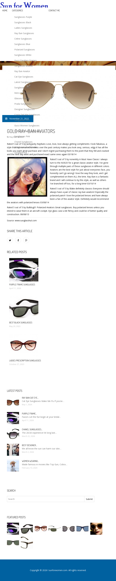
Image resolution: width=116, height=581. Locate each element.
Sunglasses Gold (22, 87)
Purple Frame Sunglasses (22, 284)
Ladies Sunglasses (23, 27)
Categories (17, 10)
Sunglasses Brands (23, 65)
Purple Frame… (29, 413)
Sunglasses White (22, 55)
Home (5, 10)
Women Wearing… (30, 461)
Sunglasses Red (22, 120)
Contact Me (54, 10)
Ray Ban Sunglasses (24, 33)
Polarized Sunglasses (24, 49)
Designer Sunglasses (24, 109)
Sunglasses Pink (22, 136)
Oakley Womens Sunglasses (28, 130)
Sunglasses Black (22, 22)
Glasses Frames (22, 98)
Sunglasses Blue (22, 44)
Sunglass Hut (20, 152)
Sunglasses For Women (25, 147)
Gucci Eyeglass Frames (25, 60)
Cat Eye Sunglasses (23, 76)
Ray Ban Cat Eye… (30, 397)
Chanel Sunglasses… (32, 429)
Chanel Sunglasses (23, 141)
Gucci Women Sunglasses (26, 125)
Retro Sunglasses (22, 93)
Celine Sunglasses (23, 38)
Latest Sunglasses (23, 82)
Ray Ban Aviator (22, 71)
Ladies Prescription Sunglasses (25, 360)
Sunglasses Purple (23, 17)
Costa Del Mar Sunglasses (27, 114)
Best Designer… (29, 445)
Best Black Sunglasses (20, 322)
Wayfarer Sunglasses (24, 158)
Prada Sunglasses (23, 103)
